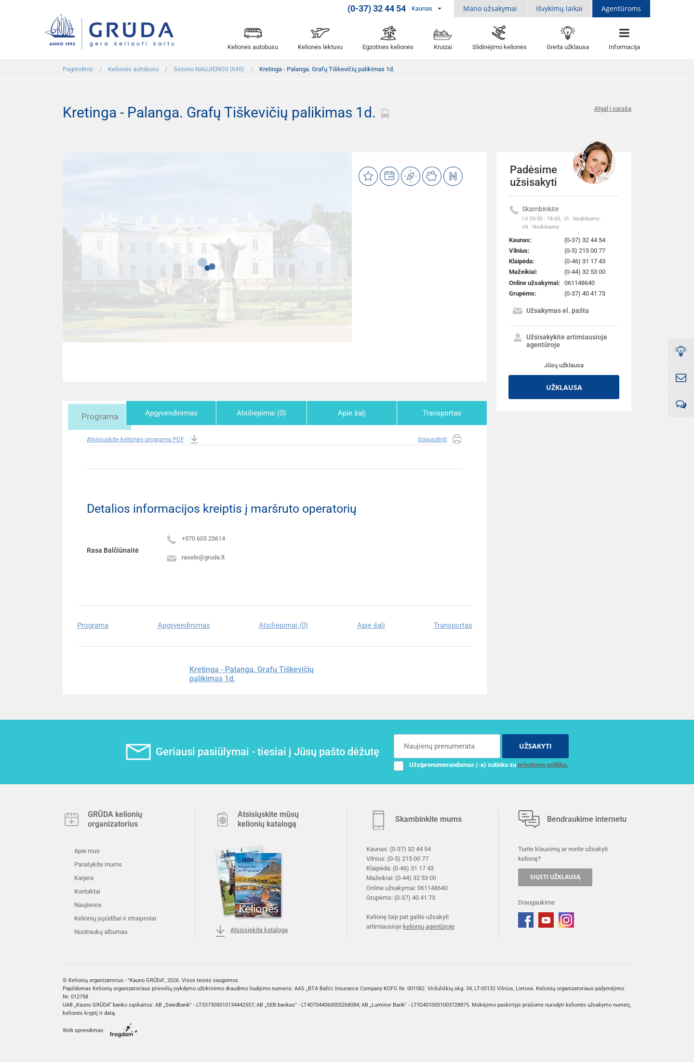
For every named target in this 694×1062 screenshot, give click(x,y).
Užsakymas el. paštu (550, 312)
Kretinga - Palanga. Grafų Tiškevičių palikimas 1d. (251, 672)
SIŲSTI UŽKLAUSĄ (555, 875)
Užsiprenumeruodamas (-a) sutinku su (481, 763)
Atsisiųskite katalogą (251, 929)
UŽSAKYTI (535, 744)
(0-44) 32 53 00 (584, 271)
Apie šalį (360, 413)
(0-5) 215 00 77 (584, 250)
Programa (104, 413)
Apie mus (86, 849)
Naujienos (87, 903)
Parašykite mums (97, 863)
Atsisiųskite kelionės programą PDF (143, 438)
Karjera (83, 876)
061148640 (579, 282)
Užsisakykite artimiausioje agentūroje (559, 341)
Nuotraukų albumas (100, 930)
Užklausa (564, 387)
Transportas (444, 413)
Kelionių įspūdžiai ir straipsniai (114, 916)
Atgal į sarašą (612, 108)
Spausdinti (440, 438)
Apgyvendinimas (189, 413)
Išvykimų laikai (559, 8)
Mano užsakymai (490, 8)
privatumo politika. (543, 763)
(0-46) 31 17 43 (584, 261)
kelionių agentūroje (428, 925)
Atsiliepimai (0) (274, 413)
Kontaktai (86, 890)
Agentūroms (621, 8)
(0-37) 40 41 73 (584, 293)
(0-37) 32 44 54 (584, 240)
